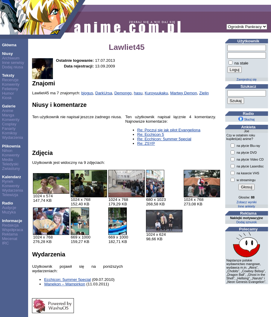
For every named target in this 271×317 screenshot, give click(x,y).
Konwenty (11, 84)
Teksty (8, 75)
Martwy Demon (183, 93)
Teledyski (10, 164)
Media (7, 159)
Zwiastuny (11, 168)
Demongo (123, 93)
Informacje (12, 220)
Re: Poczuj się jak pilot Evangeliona (168, 130)
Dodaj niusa (12, 67)
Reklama (10, 234)
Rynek (7, 181)
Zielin (204, 93)
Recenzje (10, 80)
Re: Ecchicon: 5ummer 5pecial (164, 139)
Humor (8, 93)
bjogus (87, 93)
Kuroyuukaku (156, 93)
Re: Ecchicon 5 (150, 134)
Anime (7, 110)
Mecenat (9, 238)
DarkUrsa (103, 93)
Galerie (9, 106)
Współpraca (12, 229)
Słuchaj (246, 119)
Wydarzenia (12, 137)
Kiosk (7, 98)
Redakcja (10, 225)
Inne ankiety (246, 206)
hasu (138, 93)
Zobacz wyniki (247, 202)
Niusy (7, 53)
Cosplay (9, 124)
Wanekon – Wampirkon (64, 284)
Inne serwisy (13, 62)
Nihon (7, 150)
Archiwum (11, 58)
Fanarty (9, 128)
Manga (8, 115)
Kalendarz (11, 177)
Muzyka (9, 212)
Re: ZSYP (146, 143)
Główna (9, 45)
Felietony (10, 89)
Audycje (9, 207)
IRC (5, 243)
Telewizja (10, 195)
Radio (7, 203)
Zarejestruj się (247, 79)
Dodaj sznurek (246, 222)
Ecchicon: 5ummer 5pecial (67, 279)
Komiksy (9, 133)
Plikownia (11, 146)
